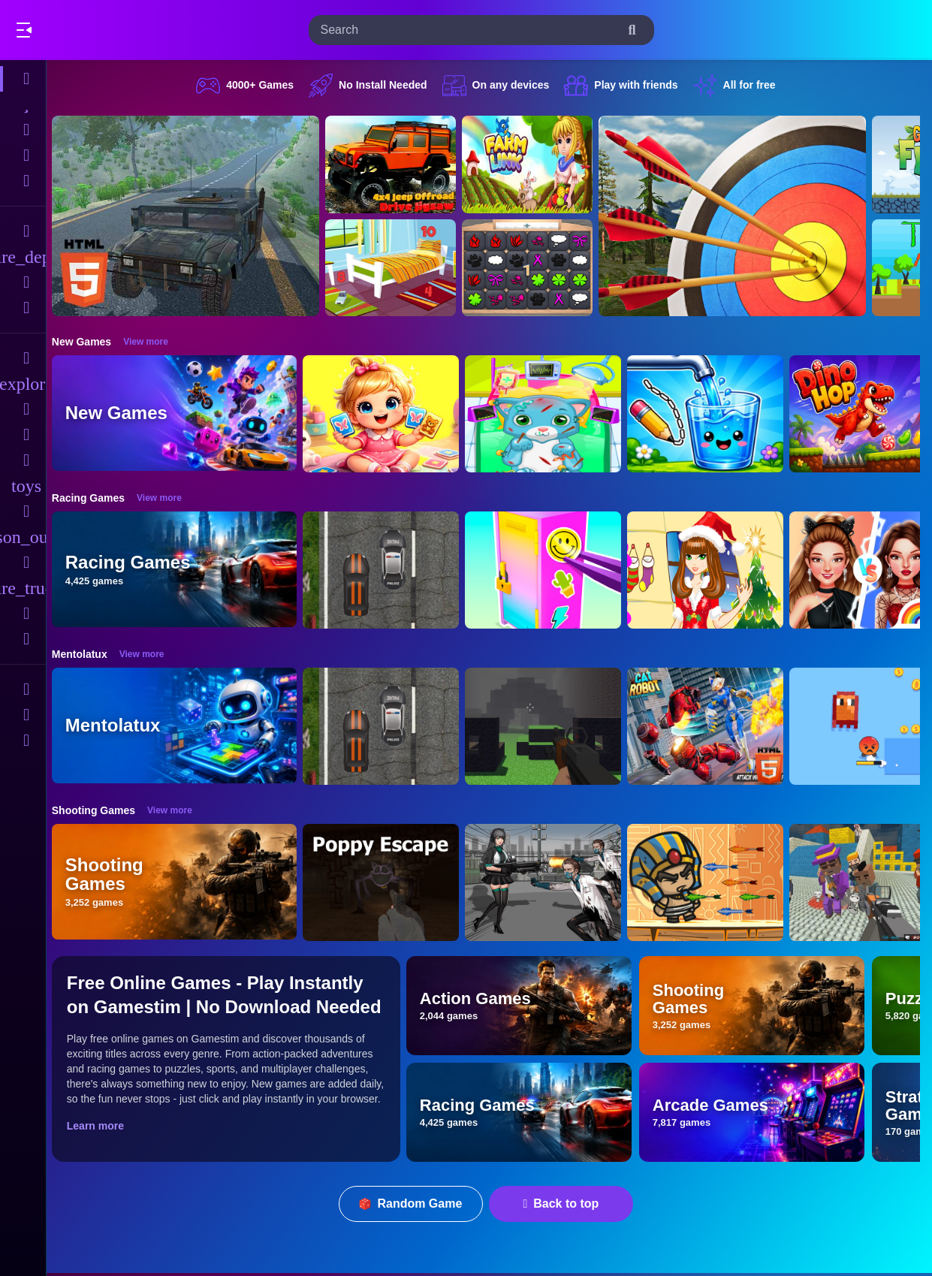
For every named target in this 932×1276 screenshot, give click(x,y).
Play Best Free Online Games (96, 30)
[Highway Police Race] (389, 570)
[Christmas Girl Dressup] (713, 570)
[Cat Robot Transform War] (713, 726)
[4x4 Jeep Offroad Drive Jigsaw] (398, 164)
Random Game (414, 1203)
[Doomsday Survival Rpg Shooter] (551, 882)
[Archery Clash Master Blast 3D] (740, 216)
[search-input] (469, 30)
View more (153, 341)
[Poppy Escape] (389, 882)
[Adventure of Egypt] (713, 882)
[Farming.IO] (535, 164)
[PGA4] (551, 726)
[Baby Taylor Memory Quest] (389, 413)
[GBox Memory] (535, 268)
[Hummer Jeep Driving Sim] (193, 216)
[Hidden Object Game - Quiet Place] (398, 268)
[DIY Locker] (551, 570)
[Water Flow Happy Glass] (713, 413)
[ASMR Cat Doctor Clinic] (551, 413)
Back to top (565, 1203)
